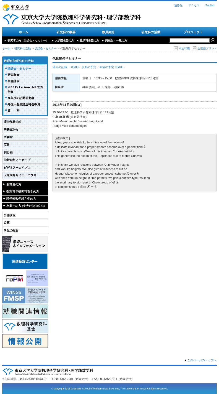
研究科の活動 (150, 32)
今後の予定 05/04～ (112, 67)
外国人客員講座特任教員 (24, 104)
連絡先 (178, 5)
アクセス (193, 5)
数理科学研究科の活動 (19, 61)
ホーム (23, 32)
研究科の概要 (66, 32)
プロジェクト (193, 32)
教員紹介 (108, 32)
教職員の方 (13, 184)
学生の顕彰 (11, 230)
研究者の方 (28, 40)
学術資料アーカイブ (17, 160)
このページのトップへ (202, 360)
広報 (7, 144)
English (210, 5)
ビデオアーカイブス (17, 167)
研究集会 (13, 74)
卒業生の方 (25, 206)
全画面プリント (205, 48)
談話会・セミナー (46, 48)
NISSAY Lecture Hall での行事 (25, 90)
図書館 (8, 137)
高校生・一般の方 (116, 40)
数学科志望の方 (89, 40)
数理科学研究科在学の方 (22, 191)
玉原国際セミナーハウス (20, 175)
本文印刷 (182, 48)
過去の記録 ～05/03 (65, 67)
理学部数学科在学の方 (21, 199)
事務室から (11, 129)
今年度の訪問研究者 (21, 98)
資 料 (13, 110)
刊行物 (8, 152)
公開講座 (13, 81)
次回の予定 (88, 67)
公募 (7, 222)
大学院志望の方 (64, 40)
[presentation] (144, 146)
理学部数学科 (12, 122)
